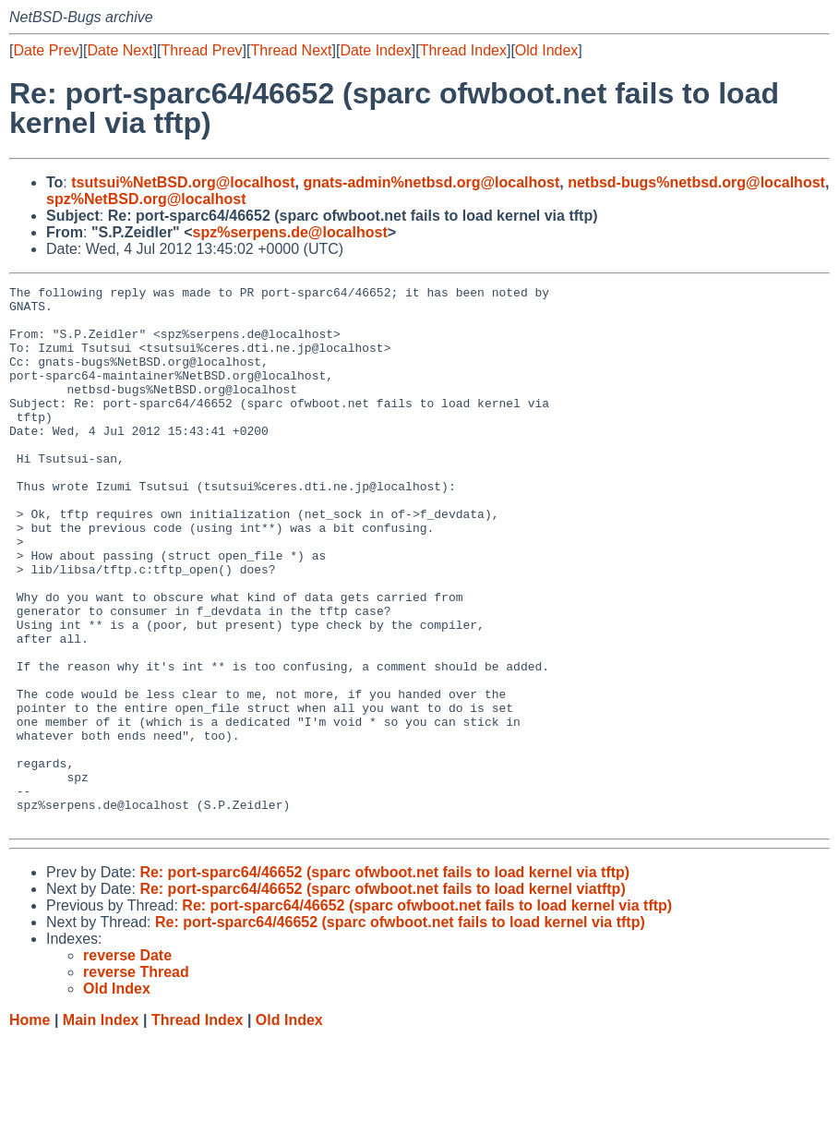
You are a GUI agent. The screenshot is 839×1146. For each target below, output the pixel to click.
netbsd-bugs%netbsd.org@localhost (696, 182)
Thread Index (463, 50)
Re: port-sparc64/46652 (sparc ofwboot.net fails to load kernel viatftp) (382, 997)
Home (29, 1128)
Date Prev (45, 50)
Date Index (375, 50)
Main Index (101, 1128)
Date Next (119, 50)
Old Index (546, 50)
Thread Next (290, 50)
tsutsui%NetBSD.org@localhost (182, 182)
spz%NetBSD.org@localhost (146, 199)
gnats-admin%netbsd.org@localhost (431, 182)
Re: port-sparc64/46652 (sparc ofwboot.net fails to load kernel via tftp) (384, 980)
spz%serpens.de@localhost (289, 232)
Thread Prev (202, 50)
